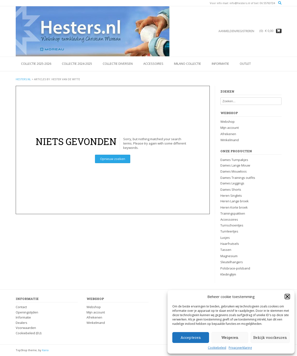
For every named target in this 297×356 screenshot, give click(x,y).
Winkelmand (229, 140)
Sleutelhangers (231, 262)
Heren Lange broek (234, 201)
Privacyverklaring (240, 348)
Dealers (21, 322)
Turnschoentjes (231, 225)
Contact (21, 307)
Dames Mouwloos (233, 171)
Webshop (227, 121)
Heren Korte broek (234, 207)
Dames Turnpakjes (234, 160)
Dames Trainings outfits (237, 177)
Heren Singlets (231, 195)
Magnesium (229, 256)
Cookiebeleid (217, 348)
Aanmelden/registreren (236, 31)
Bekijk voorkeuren (270, 337)
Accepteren (191, 337)
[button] (287, 296)
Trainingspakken (232, 213)
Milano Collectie (187, 63)
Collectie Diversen (118, 63)
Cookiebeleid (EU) (28, 333)
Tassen (225, 249)
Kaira (45, 350)
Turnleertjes (229, 231)
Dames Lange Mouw (235, 165)
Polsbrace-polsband (235, 268)
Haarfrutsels (229, 243)
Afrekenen (228, 134)
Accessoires (153, 63)
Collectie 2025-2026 (36, 63)
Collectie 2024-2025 (77, 63)
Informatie (220, 63)
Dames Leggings (232, 183)
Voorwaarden (26, 328)
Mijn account (229, 127)
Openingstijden (27, 312)
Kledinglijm (228, 274)
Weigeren (230, 337)
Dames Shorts (230, 189)
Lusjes (225, 237)
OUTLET (245, 63)
